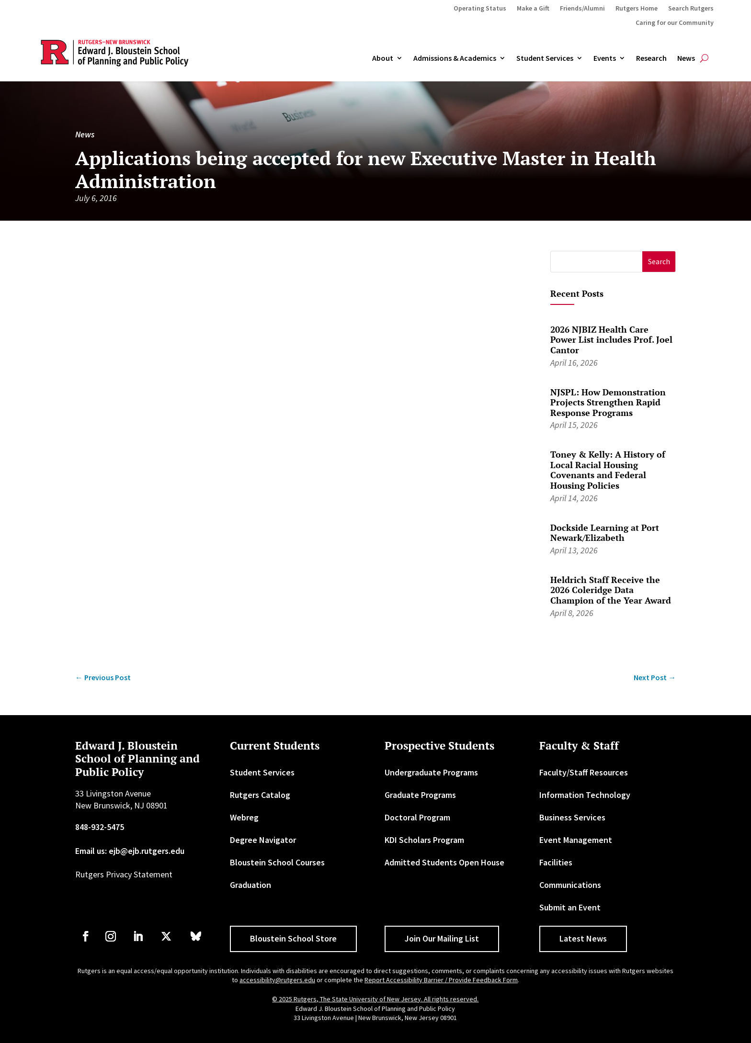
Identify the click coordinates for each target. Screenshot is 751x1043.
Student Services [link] (544, 58)
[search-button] (704, 58)
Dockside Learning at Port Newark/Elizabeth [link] (604, 533)
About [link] (382, 58)
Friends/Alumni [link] (582, 8)
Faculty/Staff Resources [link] (583, 772)
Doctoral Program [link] (417, 817)
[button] (658, 261)
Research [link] (651, 58)
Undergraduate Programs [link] (431, 772)
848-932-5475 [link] (99, 826)
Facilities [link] (555, 862)
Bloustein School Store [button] (293, 938)
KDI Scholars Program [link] (424, 839)
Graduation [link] (250, 884)
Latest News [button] (583, 938)
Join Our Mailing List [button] (442, 938)
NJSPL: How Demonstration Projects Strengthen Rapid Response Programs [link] (608, 402)
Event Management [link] (575, 839)
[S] (596, 261)
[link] (103, 677)
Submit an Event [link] (570, 907)
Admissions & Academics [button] (454, 58)
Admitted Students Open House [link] (444, 862)
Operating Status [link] (480, 8)
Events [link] (604, 58)
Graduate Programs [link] (420, 794)
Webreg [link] (244, 817)
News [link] (686, 58)
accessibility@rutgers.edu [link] (277, 980)
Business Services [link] (572, 817)
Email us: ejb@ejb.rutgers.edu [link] (129, 850)
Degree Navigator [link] (263, 839)
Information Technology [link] (584, 794)
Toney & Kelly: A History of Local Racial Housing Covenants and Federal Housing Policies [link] (607, 470)
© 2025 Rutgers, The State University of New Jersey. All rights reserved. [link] (375, 999)
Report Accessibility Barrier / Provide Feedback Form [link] (441, 980)
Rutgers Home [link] (636, 8)
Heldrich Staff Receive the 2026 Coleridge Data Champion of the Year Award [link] (610, 590)
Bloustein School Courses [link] (277, 862)
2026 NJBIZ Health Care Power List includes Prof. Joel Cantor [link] (611, 340)
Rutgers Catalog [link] (260, 794)
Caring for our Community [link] (675, 23)
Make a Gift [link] (533, 8)
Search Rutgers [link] (691, 8)
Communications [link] (570, 884)
